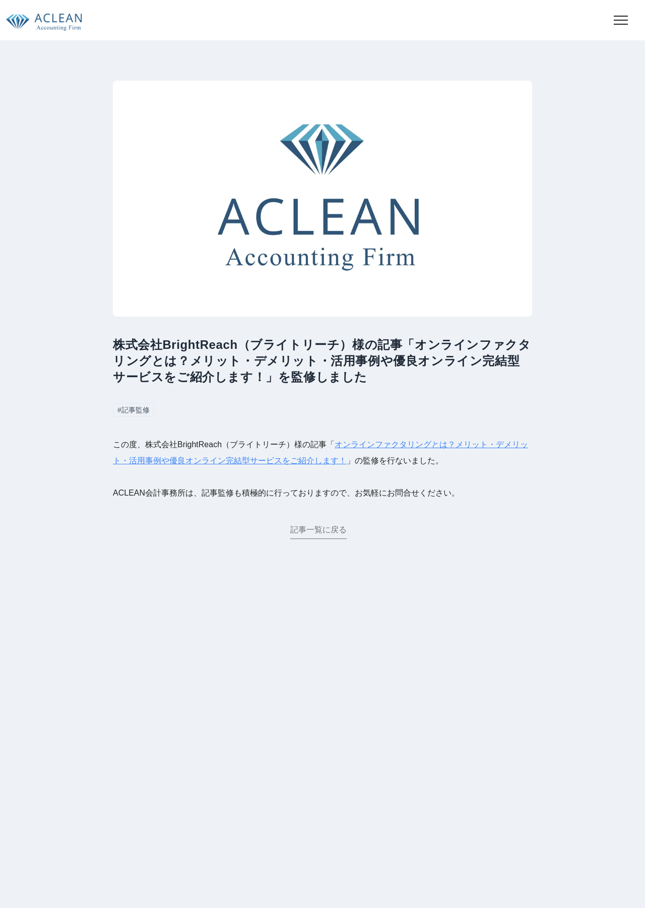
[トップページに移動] (41, 20)
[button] (621, 20)
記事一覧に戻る (318, 531)
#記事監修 (133, 410)
